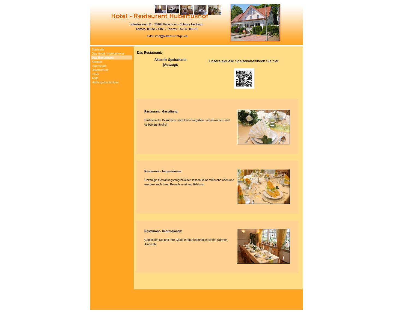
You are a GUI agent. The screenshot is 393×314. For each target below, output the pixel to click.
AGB (95, 78)
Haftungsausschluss (105, 82)
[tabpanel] (218, 168)
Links (95, 74)
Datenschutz (100, 70)
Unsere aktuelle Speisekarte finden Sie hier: (244, 61)
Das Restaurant (103, 57)
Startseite (98, 49)
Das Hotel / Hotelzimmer (108, 53)
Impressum (99, 65)
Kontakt (97, 61)
